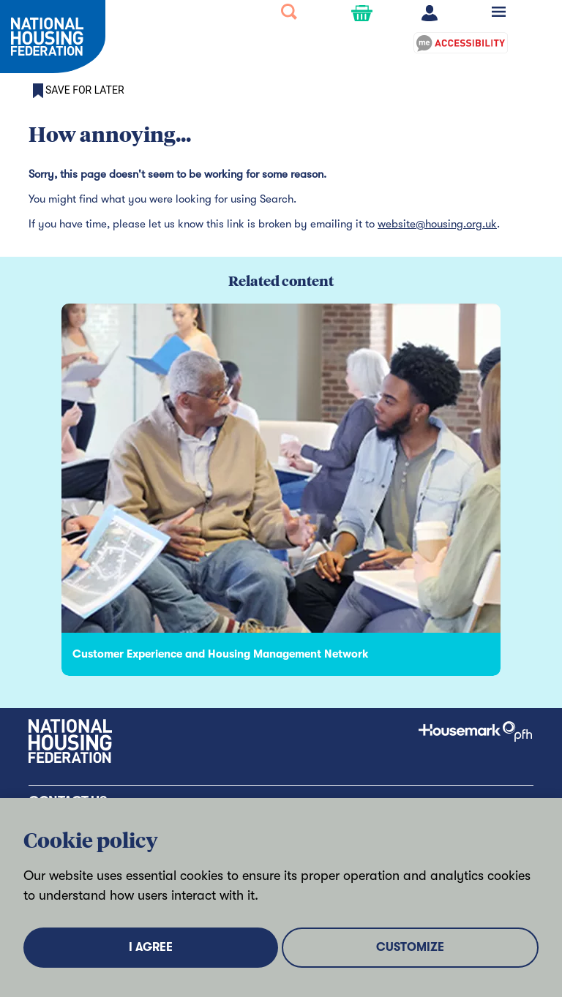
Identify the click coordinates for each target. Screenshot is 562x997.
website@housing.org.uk (437, 223)
